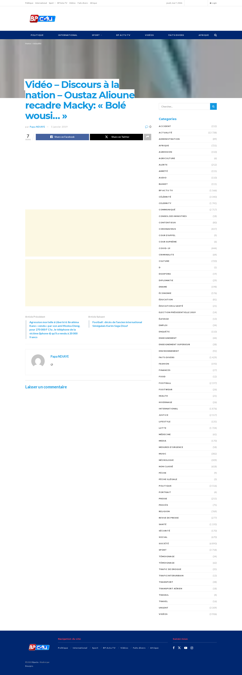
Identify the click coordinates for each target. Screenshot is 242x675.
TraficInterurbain (171, 575)
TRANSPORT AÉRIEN (170, 588)
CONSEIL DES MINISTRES (173, 216)
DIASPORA (165, 274)
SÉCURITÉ (164, 530)
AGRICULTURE (167, 158)
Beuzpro (29, 666)
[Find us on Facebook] (173, 648)
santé (163, 524)
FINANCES (164, 370)
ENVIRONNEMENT (169, 351)
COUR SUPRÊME (168, 241)
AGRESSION (165, 152)
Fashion (164, 363)
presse (163, 498)
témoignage (167, 563)
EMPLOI (163, 325)
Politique (29, 3)
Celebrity (165, 203)
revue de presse (169, 517)
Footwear (165, 389)
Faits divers (83, 3)
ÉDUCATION (166, 299)
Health (163, 396)
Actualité (37, 43)
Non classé (166, 466)
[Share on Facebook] (62, 137)
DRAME (163, 286)
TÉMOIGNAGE (167, 556)
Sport (51, 3)
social (163, 537)
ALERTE (163, 164)
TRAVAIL (164, 595)
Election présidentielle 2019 (177, 312)
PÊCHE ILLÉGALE (168, 479)
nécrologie (166, 460)
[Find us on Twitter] (179, 648)
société (164, 543)
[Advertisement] (140, 18)
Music (162, 453)
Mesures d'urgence (171, 447)
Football (165, 383)
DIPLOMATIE (166, 280)
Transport (166, 582)
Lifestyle (165, 421)
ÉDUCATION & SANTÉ (171, 306)
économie (165, 293)
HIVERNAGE (165, 402)
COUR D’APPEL (167, 235)
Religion (164, 511)
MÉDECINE (165, 434)
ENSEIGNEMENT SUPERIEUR (174, 344)
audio (163, 177)
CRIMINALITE (166, 254)
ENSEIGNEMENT (168, 338)
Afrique (93, 3)
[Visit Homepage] (42, 18)
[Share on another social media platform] (147, 137)
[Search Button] (215, 35)
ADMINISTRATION (169, 139)
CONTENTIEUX (167, 222)
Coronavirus (167, 229)
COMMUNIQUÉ (167, 209)
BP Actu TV (62, 3)
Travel (163, 601)
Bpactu (35, 662)
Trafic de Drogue (170, 569)
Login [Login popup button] (213, 3)
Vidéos (72, 3)
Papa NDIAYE (37, 126)
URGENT (163, 607)
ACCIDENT (165, 126)
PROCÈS (163, 505)
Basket (163, 184)
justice (163, 415)
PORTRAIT (165, 492)
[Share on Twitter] (116, 137)
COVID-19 (164, 248)
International (41, 3)
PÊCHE (162, 473)
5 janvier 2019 (59, 126)
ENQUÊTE (164, 331)
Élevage (164, 319)
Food (162, 376)
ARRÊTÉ (163, 171)
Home (28, 43)
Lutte (162, 428)
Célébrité (165, 197)
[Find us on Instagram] (192, 648)
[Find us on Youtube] (185, 648)
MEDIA (162, 440)
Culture (164, 261)
